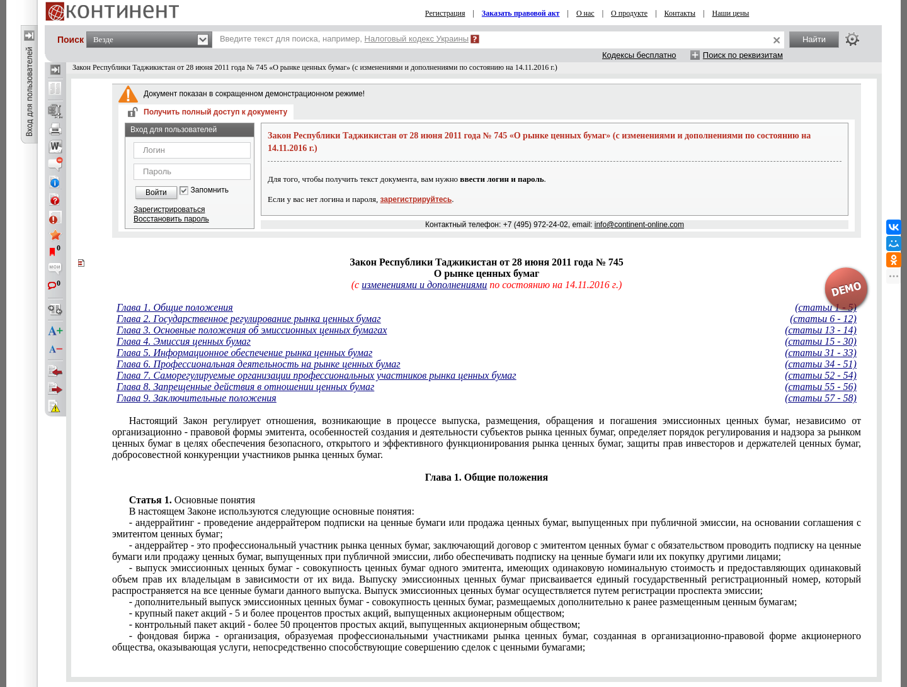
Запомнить (210, 190)
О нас (585, 13)
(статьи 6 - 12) (823, 318)
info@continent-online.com (639, 224)
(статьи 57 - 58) (821, 398)
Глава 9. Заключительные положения (197, 398)
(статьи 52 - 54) (821, 375)
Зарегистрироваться (169, 209)
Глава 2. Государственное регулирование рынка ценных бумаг (248, 318)
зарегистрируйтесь (416, 199)
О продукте (629, 13)
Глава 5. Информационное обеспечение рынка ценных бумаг (244, 352)
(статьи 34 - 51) (821, 364)
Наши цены (731, 13)
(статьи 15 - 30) (821, 341)
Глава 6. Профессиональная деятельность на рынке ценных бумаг (258, 364)
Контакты (680, 13)
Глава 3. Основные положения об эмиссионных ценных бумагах (252, 330)
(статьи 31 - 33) (821, 352)
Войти (156, 192)
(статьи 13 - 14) (821, 330)
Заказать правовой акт (521, 13)
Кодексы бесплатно (639, 55)
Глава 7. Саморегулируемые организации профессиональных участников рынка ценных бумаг (316, 375)
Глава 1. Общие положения (175, 307)
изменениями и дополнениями (424, 284)
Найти (814, 39)
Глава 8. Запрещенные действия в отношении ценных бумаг (245, 386)
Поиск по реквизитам (743, 55)
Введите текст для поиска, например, (344, 38)
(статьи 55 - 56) (821, 386)
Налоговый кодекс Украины (417, 38)
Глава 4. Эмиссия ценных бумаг (184, 341)
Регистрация (445, 13)
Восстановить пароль (171, 219)
